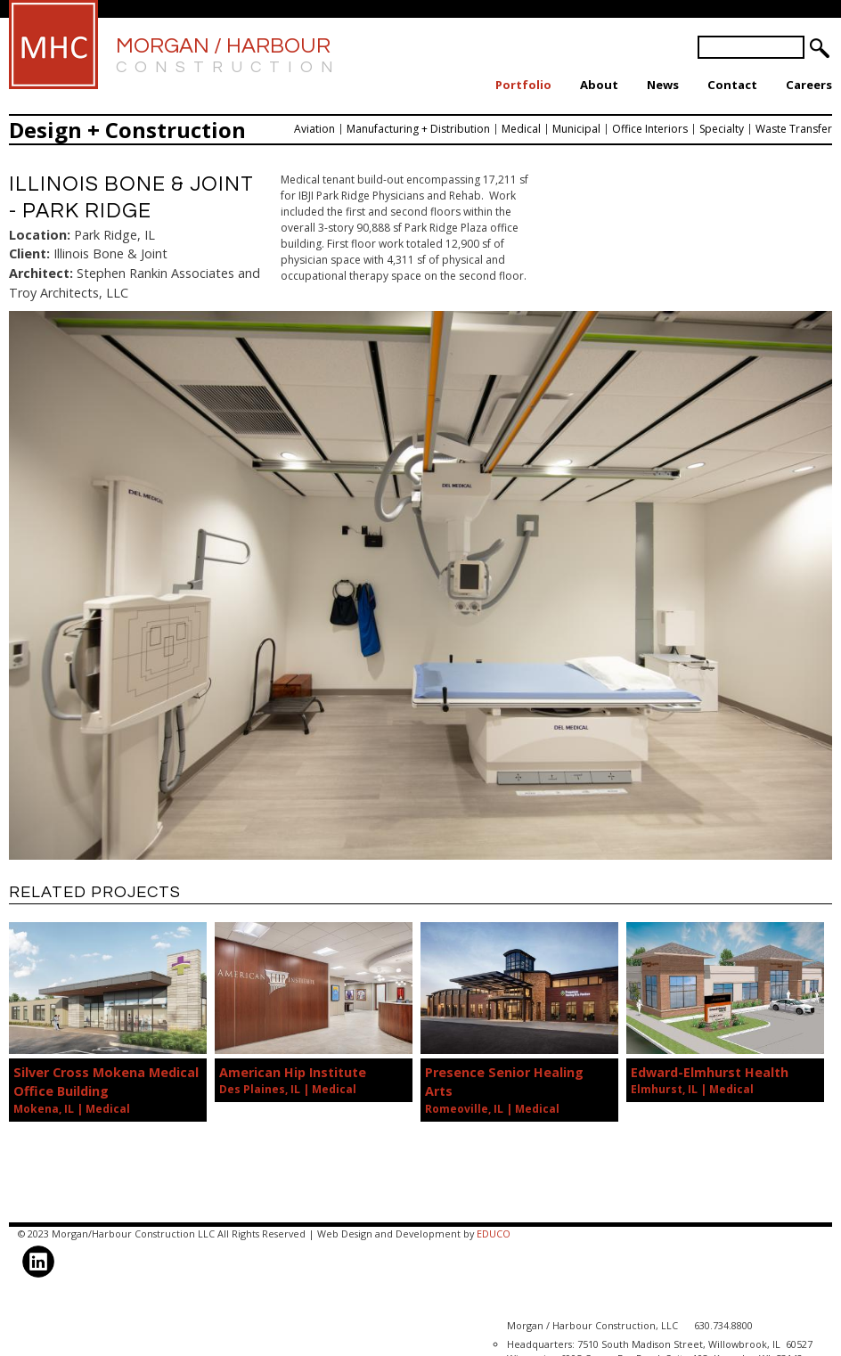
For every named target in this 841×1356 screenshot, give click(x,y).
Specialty (721, 128)
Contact (732, 85)
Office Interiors (650, 128)
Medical (521, 128)
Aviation (314, 128)
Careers (809, 85)
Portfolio (523, 85)
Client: (29, 253)
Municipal (576, 128)
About (599, 85)
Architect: (41, 273)
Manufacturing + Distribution (418, 128)
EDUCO (493, 1233)
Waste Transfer (793, 128)
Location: (39, 234)
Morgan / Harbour (228, 56)
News (663, 85)
